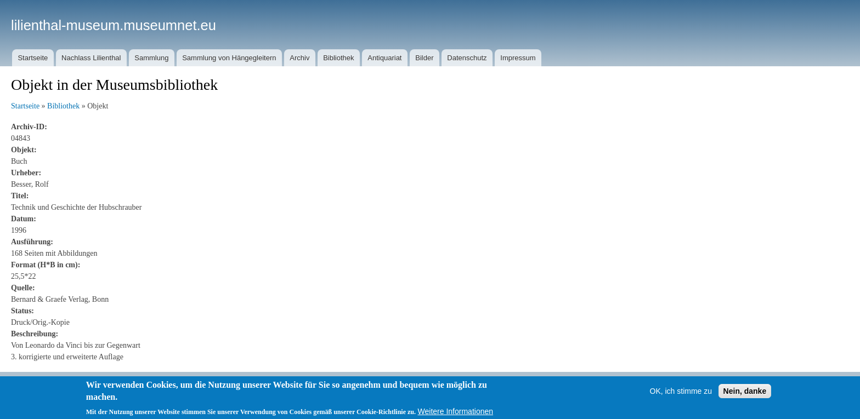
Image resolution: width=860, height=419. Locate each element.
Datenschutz (466, 58)
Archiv (299, 58)
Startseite (33, 58)
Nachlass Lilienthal (91, 58)
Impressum (517, 58)
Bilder (424, 58)
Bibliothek (338, 58)
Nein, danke (745, 396)
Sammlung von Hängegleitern (229, 58)
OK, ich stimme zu (681, 396)
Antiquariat (384, 58)
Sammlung (151, 58)
